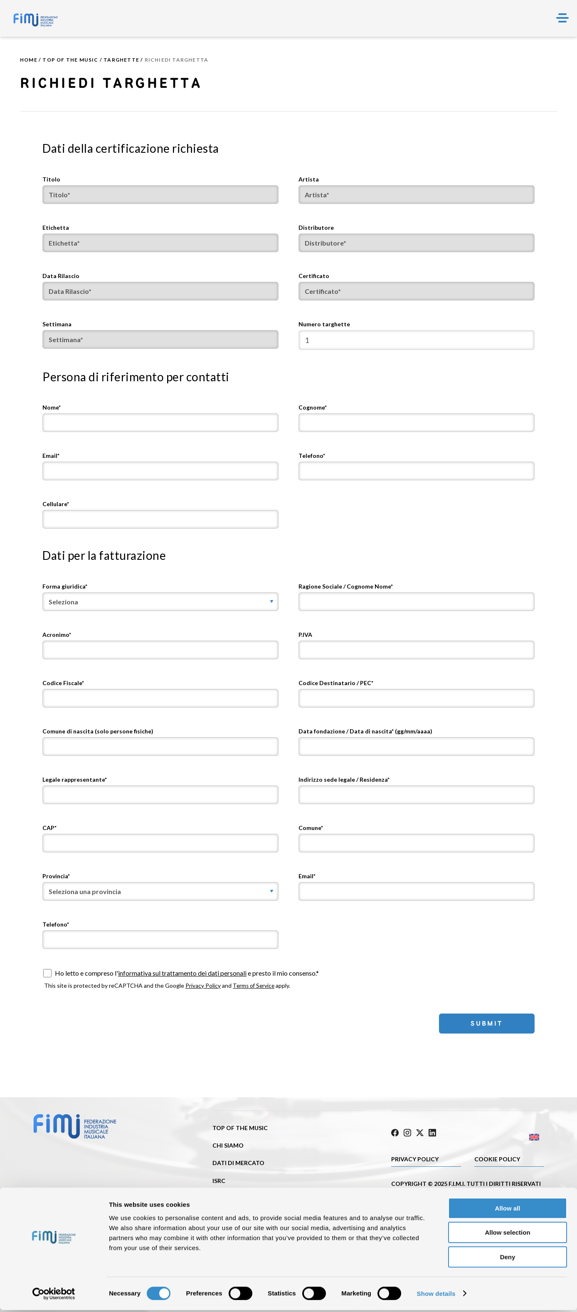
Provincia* (56, 876)
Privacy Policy (203, 985)
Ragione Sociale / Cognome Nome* (345, 586)
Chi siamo (228, 1145)
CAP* (49, 827)
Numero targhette (324, 324)
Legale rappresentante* (74, 779)
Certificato (313, 275)
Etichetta (55, 227)
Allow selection (507, 1234)
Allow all (507, 1210)
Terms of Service (254, 985)
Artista (308, 179)
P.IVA (305, 634)
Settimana (57, 324)
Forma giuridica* (64, 586)
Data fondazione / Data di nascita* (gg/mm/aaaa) (365, 731)
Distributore (316, 227)
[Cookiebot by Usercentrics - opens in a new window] (53, 1296)
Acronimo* (56, 634)
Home (28, 60)
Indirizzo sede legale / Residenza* (344, 779)
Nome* (51, 407)
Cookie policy (497, 1156)
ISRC (218, 1180)
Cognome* (312, 407)
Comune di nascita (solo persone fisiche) (97, 731)
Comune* (310, 827)
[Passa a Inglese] (505, 1135)
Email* (50, 455)
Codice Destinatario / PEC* (335, 682)
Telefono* (311, 455)
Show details (436, 1295)
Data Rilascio (60, 275)
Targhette (121, 60)
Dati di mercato (238, 1162)
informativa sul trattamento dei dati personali (182, 973)
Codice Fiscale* (63, 682)
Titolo (51, 179)
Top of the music (70, 60)
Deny (507, 1258)
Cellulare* (55, 503)
